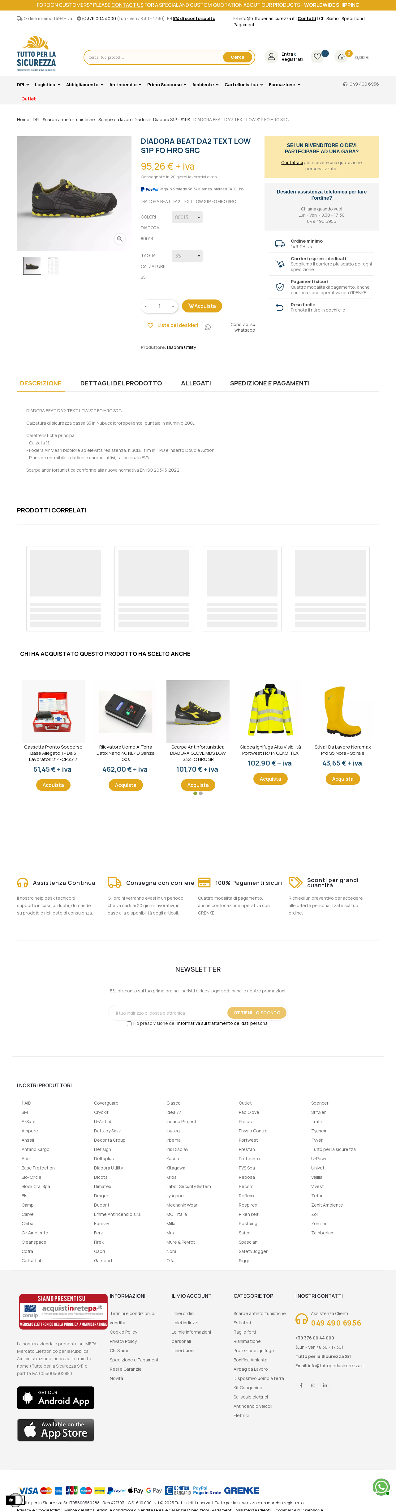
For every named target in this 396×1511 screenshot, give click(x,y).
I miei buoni (183, 1350)
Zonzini (318, 1223)
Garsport (103, 1260)
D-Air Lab (103, 1121)
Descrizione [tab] (41, 383)
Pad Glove (249, 1112)
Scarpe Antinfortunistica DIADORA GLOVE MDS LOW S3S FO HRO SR (198, 753)
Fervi (99, 1233)
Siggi (244, 1260)
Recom (246, 1186)
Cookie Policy (123, 1332)
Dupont (102, 1205)
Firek (99, 1242)
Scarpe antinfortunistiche (260, 1313)
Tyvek (317, 1140)
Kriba (171, 1177)
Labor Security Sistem (188, 1186)
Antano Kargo (36, 1149)
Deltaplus (104, 1158)
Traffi (316, 1121)
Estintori (242, 1323)
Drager (101, 1196)
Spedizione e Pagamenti (135, 1360)
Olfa (170, 1260)
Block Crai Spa (36, 1186)
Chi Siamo (329, 18)
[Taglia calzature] (187, 256)
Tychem (319, 1131)
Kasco (172, 1158)
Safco (245, 1233)
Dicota (101, 1177)
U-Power (320, 1158)
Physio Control (254, 1131)
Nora (171, 1251)
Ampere (30, 1131)
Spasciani (248, 1242)
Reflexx (246, 1196)
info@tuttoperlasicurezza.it (267, 18)
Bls (25, 1196)
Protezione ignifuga (254, 1350)
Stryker (318, 1112)
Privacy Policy (123, 1341)
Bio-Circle (31, 1177)
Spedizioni (352, 18)
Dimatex (102, 1186)
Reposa (247, 1177)
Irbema (173, 1140)
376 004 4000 (101, 18)
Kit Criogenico (248, 1387)
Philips (245, 1121)
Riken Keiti (249, 1214)
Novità (116, 1378)
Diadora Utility (108, 1168)
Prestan (247, 1149)
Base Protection (38, 1168)
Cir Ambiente (35, 1233)
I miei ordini (183, 1313)
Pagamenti (245, 25)
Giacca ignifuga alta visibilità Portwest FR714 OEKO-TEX (270, 750)
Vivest (317, 1186)
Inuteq (173, 1131)
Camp (28, 1205)
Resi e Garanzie (126, 1369)
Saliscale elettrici (251, 1397)
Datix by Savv (107, 1131)
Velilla (316, 1177)
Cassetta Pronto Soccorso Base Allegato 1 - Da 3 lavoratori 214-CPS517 (53, 753)
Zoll (315, 1214)
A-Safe (29, 1121)
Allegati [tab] (196, 383)
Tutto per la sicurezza (333, 1149)
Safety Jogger (253, 1251)
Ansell (28, 1140)
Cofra (27, 1251)
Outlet (245, 1103)
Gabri (99, 1251)
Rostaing (248, 1223)
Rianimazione (247, 1341)
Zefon (317, 1196)
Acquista (202, 306)
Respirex (248, 1205)
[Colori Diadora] (187, 217)
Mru (170, 1233)
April (26, 1158)
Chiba (27, 1223)
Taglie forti (245, 1332)
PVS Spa (247, 1168)
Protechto (249, 1158)
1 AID (26, 1103)
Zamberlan (322, 1233)
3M (25, 1112)
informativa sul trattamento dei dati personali (223, 1023)
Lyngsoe (175, 1196)
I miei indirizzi (185, 1323)
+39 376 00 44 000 (314, 1338)
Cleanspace (34, 1242)
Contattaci (292, 162)
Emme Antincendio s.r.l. (117, 1214)
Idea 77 (173, 1112)
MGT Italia (176, 1214)
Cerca (237, 57)
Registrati (292, 59)
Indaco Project (181, 1121)
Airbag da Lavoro (251, 1369)
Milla (170, 1223)
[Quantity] (159, 306)
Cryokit (101, 1112)
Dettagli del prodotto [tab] (121, 383)
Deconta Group (110, 1140)
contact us (127, 5)
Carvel (28, 1214)
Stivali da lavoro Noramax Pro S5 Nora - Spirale (343, 750)
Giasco (173, 1103)
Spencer (320, 1103)
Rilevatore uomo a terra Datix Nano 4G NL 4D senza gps (126, 753)
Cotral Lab (32, 1260)
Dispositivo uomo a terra (259, 1378)
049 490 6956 (364, 84)
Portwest (248, 1140)
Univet (318, 1168)
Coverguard (106, 1103)
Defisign (102, 1149)
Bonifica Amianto (251, 1360)
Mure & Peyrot (180, 1242)
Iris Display (177, 1149)
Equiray (101, 1223)
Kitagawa (175, 1168)
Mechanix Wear (181, 1205)
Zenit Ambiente (327, 1205)
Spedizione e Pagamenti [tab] (270, 383)
